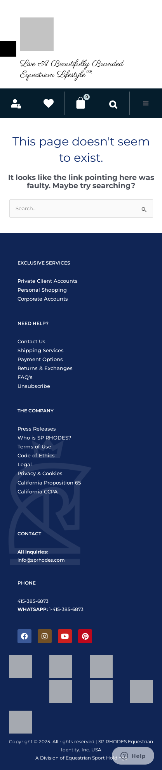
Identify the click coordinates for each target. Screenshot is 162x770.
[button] (113, 104)
